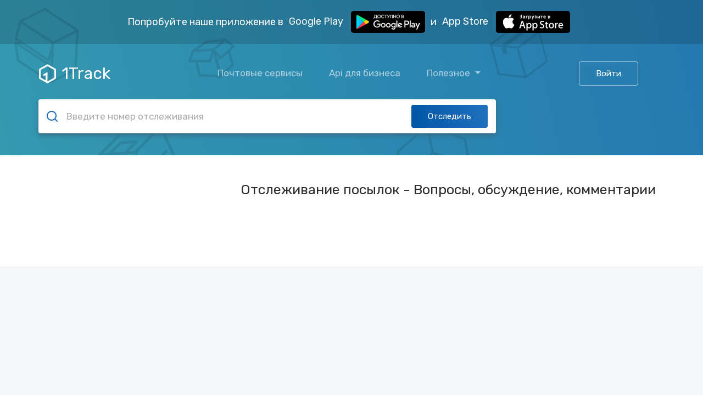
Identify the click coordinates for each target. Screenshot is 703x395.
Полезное (449, 72)
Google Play (357, 22)
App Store (506, 22)
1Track (74, 73)
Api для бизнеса (364, 72)
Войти (608, 73)
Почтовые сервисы (260, 72)
